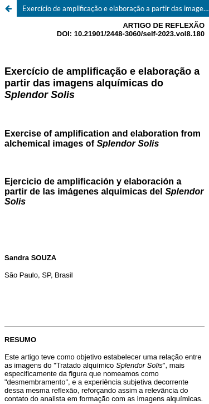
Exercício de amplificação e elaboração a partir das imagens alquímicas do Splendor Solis (115, 8)
